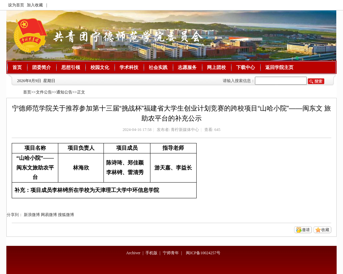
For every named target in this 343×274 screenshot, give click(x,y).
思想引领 (70, 67)
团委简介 (41, 67)
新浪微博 (32, 214)
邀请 (306, 229)
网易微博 (49, 214)
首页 (17, 67)
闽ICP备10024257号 (203, 253)
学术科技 (129, 67)
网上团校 (216, 67)
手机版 (151, 253)
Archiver (133, 253)
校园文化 (99, 67)
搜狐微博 (66, 214)
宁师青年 (171, 253)
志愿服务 (187, 67)
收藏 (325, 229)
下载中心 (245, 67)
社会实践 (158, 67)
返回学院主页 (279, 67)
